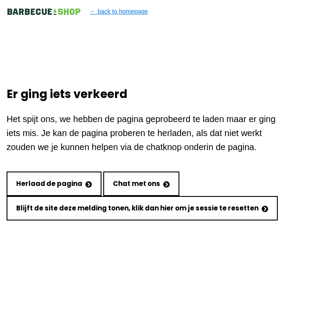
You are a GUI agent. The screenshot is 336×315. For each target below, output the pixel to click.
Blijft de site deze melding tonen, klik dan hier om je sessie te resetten (142, 208)
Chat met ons (141, 183)
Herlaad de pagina (54, 183)
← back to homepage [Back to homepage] (77, 11)
